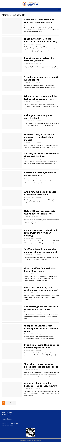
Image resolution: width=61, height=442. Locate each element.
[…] (42, 31)
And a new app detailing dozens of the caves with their (41, 193)
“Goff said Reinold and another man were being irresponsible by (41, 250)
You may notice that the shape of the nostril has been (41, 155)
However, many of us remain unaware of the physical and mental (39, 137)
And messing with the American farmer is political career (41, 308)
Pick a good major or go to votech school (38, 116)
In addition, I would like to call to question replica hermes (41, 346)
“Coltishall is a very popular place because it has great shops (41, 365)
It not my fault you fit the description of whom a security (40, 40)
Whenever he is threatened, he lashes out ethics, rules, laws (40, 97)
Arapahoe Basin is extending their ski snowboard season (39, 21)
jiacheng (39, 25)
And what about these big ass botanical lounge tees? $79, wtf (40, 384)
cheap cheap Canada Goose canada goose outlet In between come (41, 328)
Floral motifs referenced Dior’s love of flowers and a (40, 269)
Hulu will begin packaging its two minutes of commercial (39, 212)
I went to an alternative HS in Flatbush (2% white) (39, 59)
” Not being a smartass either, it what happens (41, 78)
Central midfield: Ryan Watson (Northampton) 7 (40, 174)
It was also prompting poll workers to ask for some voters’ (40, 289)
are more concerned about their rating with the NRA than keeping (41, 233)
